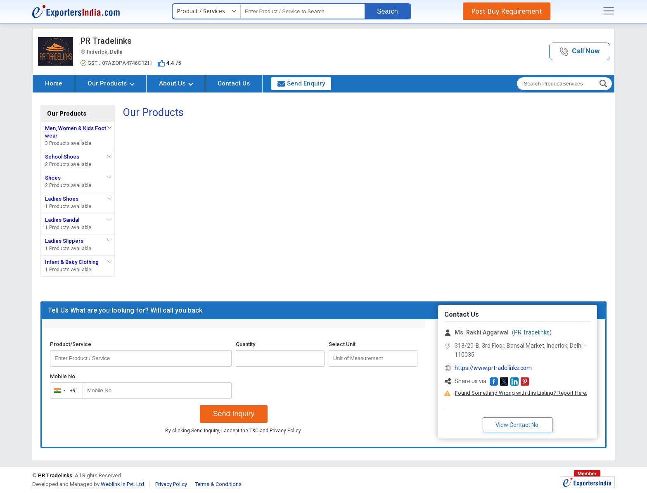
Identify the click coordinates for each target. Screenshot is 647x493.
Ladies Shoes (61, 199)
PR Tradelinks (106, 40)
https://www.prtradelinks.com (493, 368)
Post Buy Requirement (506, 11)
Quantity (245, 344)
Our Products (111, 83)
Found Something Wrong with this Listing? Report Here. (521, 393)
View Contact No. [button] (517, 425)
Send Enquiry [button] (301, 83)
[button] (580, 51)
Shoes (53, 178)
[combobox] (64, 390)
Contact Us (234, 83)
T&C (253, 431)
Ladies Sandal (62, 220)
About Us (176, 83)
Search (387, 11)
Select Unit (342, 344)
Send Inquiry (233, 414)
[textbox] (303, 11)
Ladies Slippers (64, 241)
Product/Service (70, 344)
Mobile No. (63, 376)
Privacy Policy (285, 431)
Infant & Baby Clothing (72, 262)
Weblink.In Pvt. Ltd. (123, 484)
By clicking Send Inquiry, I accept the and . (233, 431)
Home (53, 83)
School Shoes (62, 157)
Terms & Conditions (218, 484)
